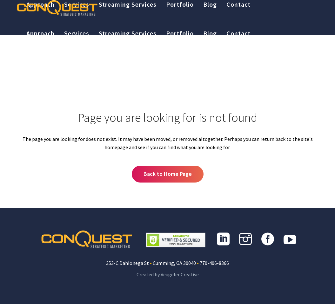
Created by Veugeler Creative (168, 274)
